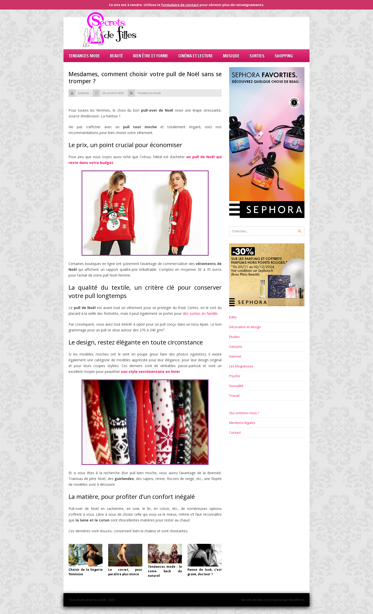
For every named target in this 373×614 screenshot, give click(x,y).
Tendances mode (84, 56)
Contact (235, 432)
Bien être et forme (150, 56)
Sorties (257, 56)
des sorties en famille (200, 313)
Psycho (234, 376)
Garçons (235, 346)
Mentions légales (242, 422)
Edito (233, 317)
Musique (231, 56)
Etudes (234, 336)
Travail (234, 395)
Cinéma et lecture (195, 56)
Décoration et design (245, 327)
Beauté (116, 56)
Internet (235, 356)
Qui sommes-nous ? (244, 413)
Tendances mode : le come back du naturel (165, 571)
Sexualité (236, 385)
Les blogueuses (241, 366)
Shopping (284, 56)
